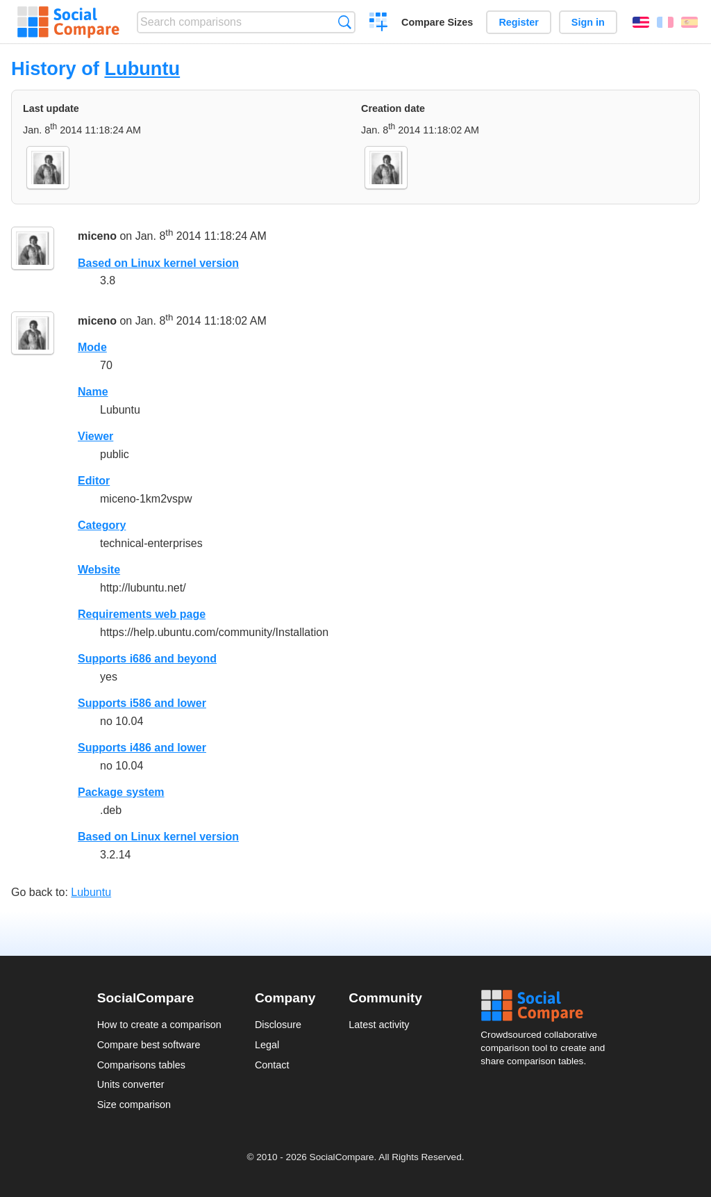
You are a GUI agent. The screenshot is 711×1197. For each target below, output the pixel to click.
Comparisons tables (141, 1064)
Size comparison (134, 1104)
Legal (267, 1044)
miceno (97, 236)
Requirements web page (142, 614)
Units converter (131, 1084)
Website (99, 570)
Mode (92, 347)
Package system (121, 792)
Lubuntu (142, 68)
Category (102, 525)
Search (344, 21)
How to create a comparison (159, 1024)
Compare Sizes (437, 22)
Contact (272, 1064)
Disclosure (278, 1024)
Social (547, 1006)
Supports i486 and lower (142, 748)
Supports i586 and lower (142, 703)
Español (689, 22)
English (641, 22)
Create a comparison (378, 23)
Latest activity (379, 1024)
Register (519, 22)
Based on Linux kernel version (158, 263)
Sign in (588, 22)
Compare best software (149, 1044)
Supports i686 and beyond (147, 659)
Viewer (95, 436)
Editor (94, 481)
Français (665, 22)
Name (93, 392)
